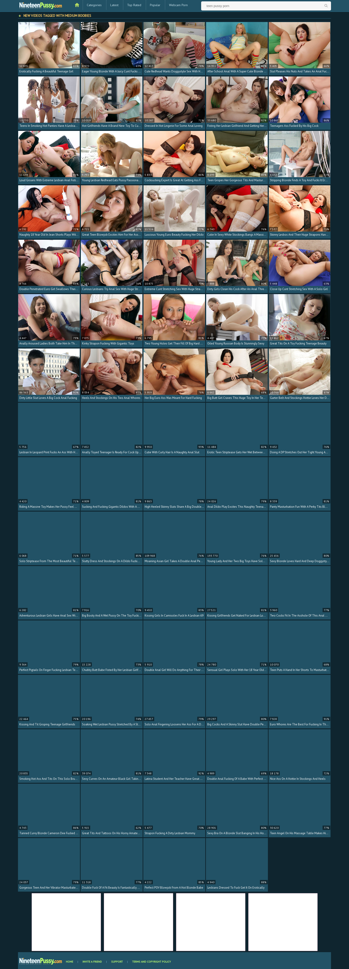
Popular (155, 5)
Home (69, 961)
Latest (114, 5)
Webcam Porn (178, 5)
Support (117, 961)
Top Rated (134, 5)
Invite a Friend (92, 961)
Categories (94, 5)
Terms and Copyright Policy (151, 961)
